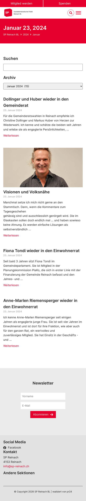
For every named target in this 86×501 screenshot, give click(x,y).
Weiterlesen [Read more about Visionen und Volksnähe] (11, 235)
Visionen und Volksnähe (26, 192)
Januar (36, 34)
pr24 (69, 491)
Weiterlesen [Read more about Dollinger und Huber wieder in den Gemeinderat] (11, 135)
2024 (26, 34)
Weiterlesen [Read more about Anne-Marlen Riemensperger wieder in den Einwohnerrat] (11, 345)
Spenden (65, 3)
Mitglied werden (21, 3)
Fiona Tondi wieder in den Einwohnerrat (41, 250)
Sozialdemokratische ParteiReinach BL (23, 13)
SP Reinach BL (11, 34)
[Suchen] (43, 67)
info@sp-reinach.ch (16, 466)
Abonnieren (40, 414)
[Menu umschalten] (78, 12)
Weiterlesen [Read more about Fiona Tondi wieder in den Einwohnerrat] (11, 285)
